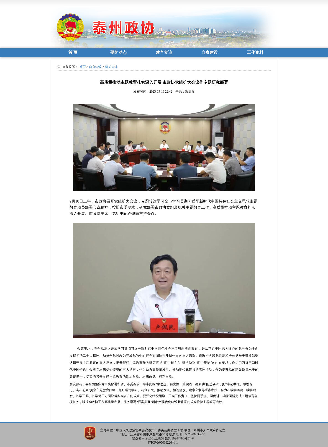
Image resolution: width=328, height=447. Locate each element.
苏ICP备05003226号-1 (163, 442)
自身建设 (209, 52)
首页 (82, 67)
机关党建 (111, 67)
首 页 (73, 52)
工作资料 (255, 52)
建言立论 (164, 52)
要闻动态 (118, 52)
